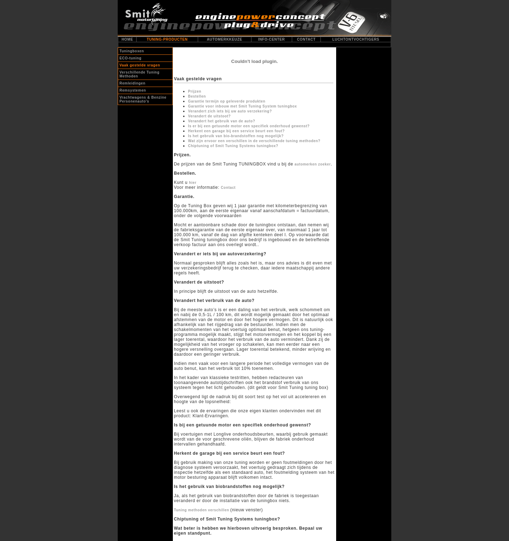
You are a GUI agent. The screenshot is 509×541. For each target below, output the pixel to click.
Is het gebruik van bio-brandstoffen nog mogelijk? (235, 136)
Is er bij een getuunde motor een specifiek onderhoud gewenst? (249, 126)
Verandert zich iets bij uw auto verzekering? (230, 111)
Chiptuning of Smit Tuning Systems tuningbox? (233, 146)
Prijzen (194, 91)
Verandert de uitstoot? (209, 116)
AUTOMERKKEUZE (224, 39)
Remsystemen (132, 90)
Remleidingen (132, 83)
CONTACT (306, 39)
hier (193, 183)
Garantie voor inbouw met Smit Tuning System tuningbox (242, 106)
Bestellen (197, 96)
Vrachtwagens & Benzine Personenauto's (142, 99)
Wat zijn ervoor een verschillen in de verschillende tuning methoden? (254, 141)
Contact (228, 188)
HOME (127, 39)
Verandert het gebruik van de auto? (221, 121)
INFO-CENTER (271, 39)
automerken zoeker (312, 164)
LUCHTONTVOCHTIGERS (355, 39)
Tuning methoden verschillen (202, 510)
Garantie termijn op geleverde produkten (226, 101)
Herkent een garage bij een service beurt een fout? (236, 131)
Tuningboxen (131, 51)
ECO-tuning (130, 58)
